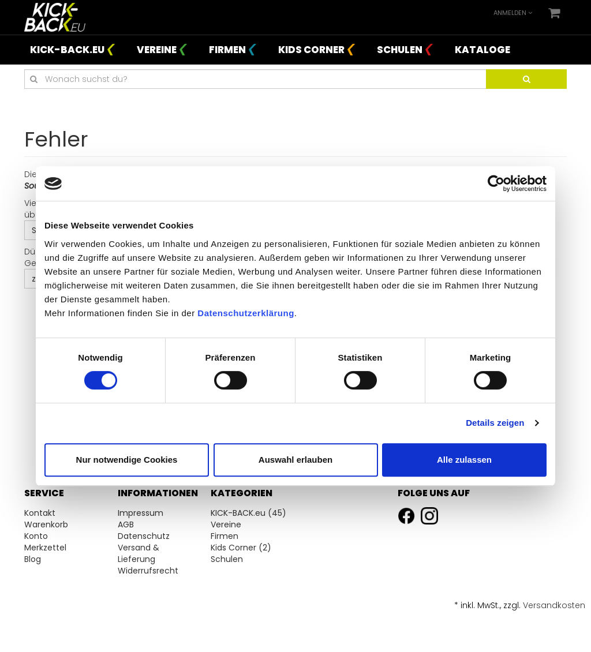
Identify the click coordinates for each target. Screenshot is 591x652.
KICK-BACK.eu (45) (248, 513)
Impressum (140, 513)
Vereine (157, 50)
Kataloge (482, 50)
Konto (36, 536)
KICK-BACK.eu (67, 50)
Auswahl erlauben (295, 459)
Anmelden (512, 12)
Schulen (399, 50)
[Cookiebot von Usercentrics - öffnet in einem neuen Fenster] (496, 183)
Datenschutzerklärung (245, 313)
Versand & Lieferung (138, 553)
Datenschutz (144, 536)
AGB (126, 524)
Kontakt (39, 513)
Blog (32, 559)
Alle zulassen (464, 459)
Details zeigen (495, 423)
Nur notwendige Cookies (127, 459)
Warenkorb (46, 524)
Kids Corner (311, 50)
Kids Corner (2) (241, 547)
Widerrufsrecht (148, 570)
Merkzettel (45, 547)
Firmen (227, 50)
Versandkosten (554, 605)
